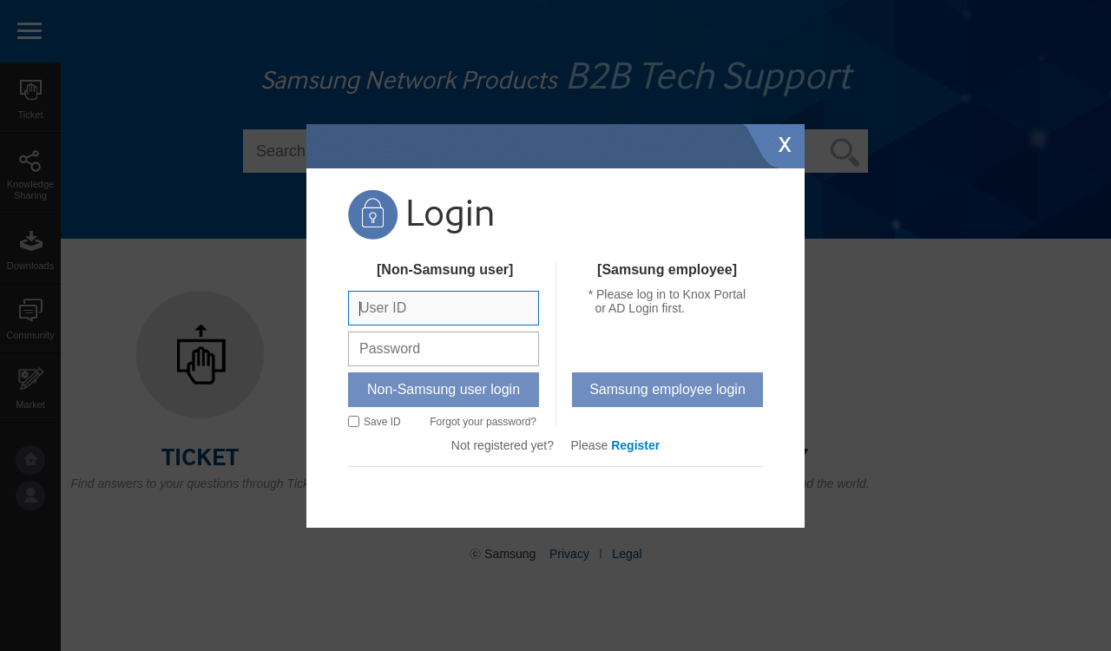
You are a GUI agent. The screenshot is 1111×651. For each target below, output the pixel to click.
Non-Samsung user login (443, 389)
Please (616, 445)
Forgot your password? (483, 422)
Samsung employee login (667, 389)
